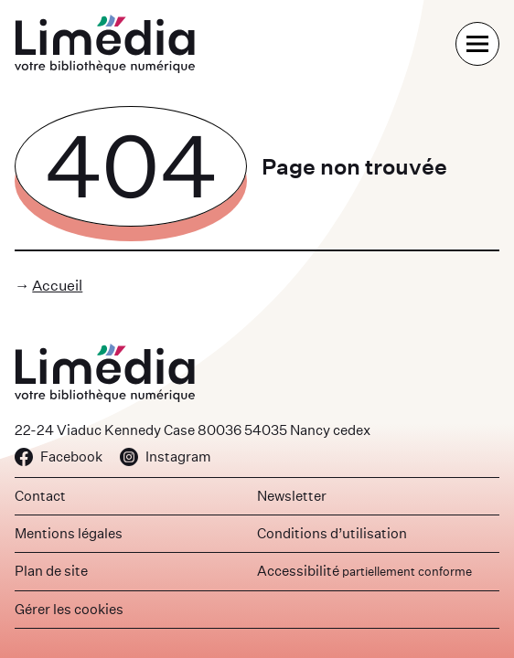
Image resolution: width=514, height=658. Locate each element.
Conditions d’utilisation (332, 533)
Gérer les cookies (69, 609)
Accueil (57, 285)
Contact (40, 495)
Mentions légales (69, 533)
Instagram (165, 456)
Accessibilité (364, 570)
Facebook (58, 456)
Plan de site (51, 570)
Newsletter (292, 495)
